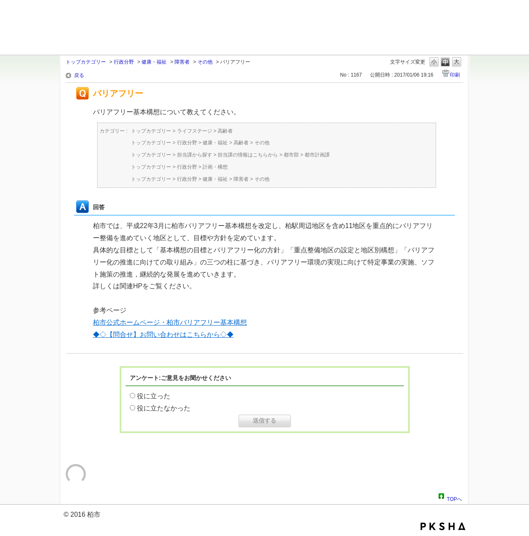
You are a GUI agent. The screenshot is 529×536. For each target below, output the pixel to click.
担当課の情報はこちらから (248, 155)
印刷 (455, 75)
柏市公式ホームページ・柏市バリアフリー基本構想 (170, 322)
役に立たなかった (163, 408)
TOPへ (454, 498)
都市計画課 (317, 155)
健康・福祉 (154, 62)
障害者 (182, 62)
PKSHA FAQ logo (443, 526)
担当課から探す (194, 155)
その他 (205, 62)
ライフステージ (194, 131)
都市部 (291, 155)
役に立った (153, 396)
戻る (79, 75)
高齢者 (225, 131)
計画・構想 (215, 167)
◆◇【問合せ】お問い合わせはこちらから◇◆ (163, 334)
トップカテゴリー (86, 62)
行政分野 (124, 62)
